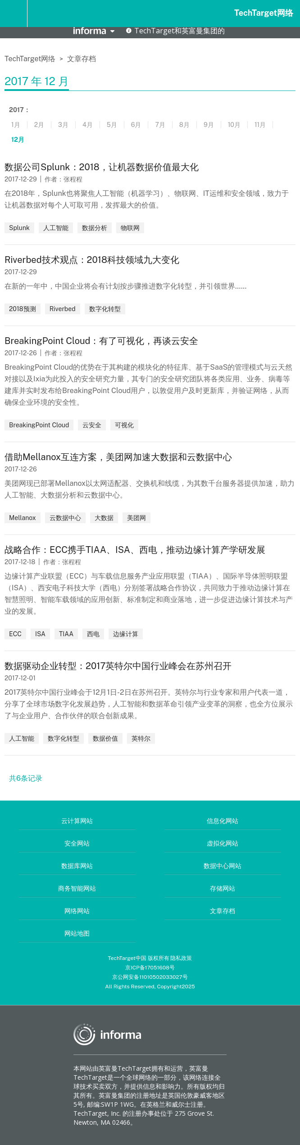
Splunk (19, 227)
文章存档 (81, 58)
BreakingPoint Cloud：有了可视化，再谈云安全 (101, 340)
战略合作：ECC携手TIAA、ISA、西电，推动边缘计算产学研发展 (135, 549)
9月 (209, 124)
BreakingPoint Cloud (39, 425)
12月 (17, 139)
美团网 (136, 517)
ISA (40, 634)
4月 (87, 124)
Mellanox (22, 517)
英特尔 (141, 738)
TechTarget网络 (263, 13)
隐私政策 (181, 958)
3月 (63, 124)
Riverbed (63, 308)
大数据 (104, 517)
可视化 (124, 425)
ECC (15, 634)
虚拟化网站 (222, 843)
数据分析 (94, 227)
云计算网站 (77, 820)
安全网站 (77, 843)
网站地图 (77, 933)
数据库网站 (77, 865)
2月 (39, 124)
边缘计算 (125, 634)
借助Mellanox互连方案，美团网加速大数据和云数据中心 (118, 457)
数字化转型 (105, 308)
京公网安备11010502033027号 (149, 977)
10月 (234, 124)
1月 (15, 124)
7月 (160, 124)
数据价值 (105, 738)
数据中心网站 (222, 865)
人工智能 (55, 227)
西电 (93, 634)
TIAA (66, 634)
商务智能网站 (77, 888)
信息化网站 (222, 820)
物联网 (130, 227)
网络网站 (77, 910)
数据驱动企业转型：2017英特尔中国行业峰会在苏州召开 (118, 666)
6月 (136, 124)
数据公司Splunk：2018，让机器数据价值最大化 (102, 167)
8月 (184, 124)
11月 (260, 124)
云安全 (91, 425)
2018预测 (22, 308)
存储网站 (222, 888)
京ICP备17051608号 (150, 967)
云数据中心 (65, 517)
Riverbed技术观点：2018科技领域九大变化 (92, 259)
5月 (112, 124)
